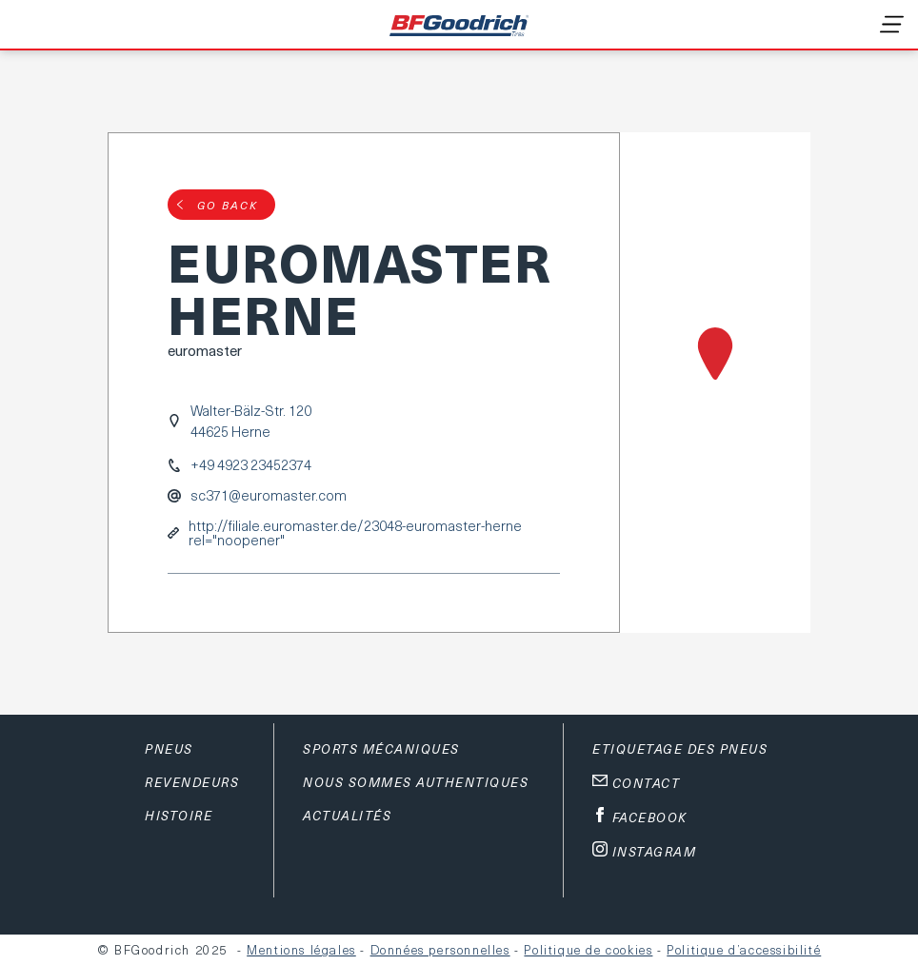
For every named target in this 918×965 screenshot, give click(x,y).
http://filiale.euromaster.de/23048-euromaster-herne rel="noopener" (355, 533)
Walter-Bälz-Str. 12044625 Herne (250, 421)
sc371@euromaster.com (268, 495)
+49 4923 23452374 (250, 465)
